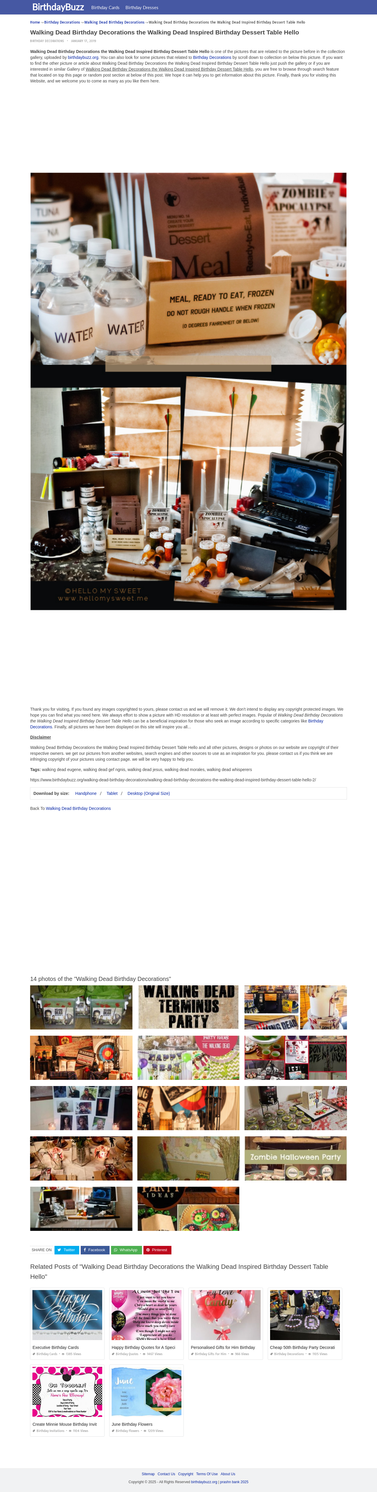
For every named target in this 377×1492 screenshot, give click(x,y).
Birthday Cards (106, 7)
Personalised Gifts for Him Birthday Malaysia (231, 1347)
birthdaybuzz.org (83, 57)
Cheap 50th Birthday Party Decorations (306, 1347)
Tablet (112, 793)
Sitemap (148, 1474)
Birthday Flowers (125, 1431)
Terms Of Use (207, 1474)
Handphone (86, 793)
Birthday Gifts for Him (208, 1354)
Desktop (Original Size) (149, 793)
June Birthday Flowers (132, 1424)
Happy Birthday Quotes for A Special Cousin (152, 1347)
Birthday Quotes (125, 1354)
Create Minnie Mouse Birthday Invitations (70, 1424)
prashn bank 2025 (234, 1482)
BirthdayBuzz (59, 6)
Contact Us (166, 1474)
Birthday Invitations (48, 1431)
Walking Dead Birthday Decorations (78, 808)
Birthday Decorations (47, 41)
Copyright (185, 1474)
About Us (228, 1474)
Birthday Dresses (142, 7)
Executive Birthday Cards (55, 1347)
